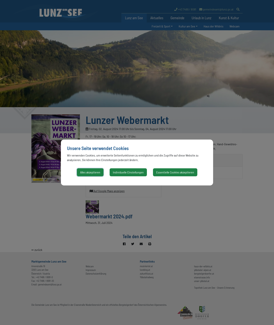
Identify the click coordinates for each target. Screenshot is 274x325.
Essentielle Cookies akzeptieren (175, 172)
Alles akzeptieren (90, 172)
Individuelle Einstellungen (128, 172)
